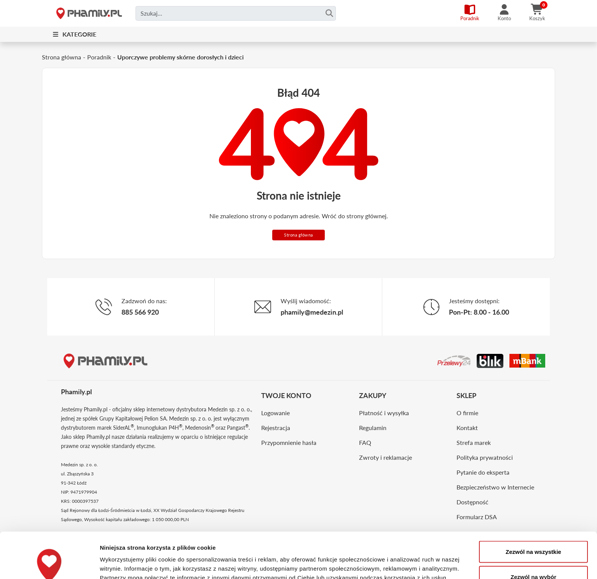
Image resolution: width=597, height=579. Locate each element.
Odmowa (533, 558)
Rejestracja (275, 427)
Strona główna (298, 234)
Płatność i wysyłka (384, 412)
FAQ (365, 442)
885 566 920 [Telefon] (140, 312)
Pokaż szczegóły (406, 559)
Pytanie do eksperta (483, 472)
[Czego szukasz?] (236, 13)
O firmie (467, 412)
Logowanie (275, 412)
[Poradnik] (469, 13)
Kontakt (467, 427)
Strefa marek (474, 442)
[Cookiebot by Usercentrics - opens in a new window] (49, 564)
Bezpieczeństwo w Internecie (495, 487)
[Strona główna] (89, 13)
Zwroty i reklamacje (385, 457)
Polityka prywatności (485, 457)
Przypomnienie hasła (288, 442)
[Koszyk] (537, 13)
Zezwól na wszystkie (533, 508)
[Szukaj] (329, 13)
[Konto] (504, 13)
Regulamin (372, 427)
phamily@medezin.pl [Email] (312, 312)
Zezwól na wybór (533, 534)
